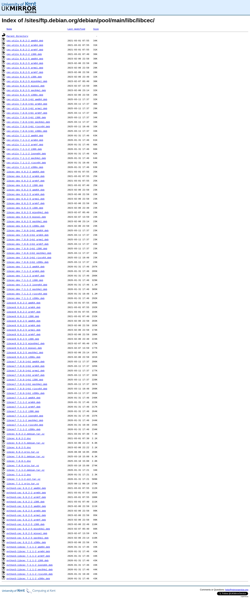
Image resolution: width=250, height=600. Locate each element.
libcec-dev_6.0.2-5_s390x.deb (25, 225)
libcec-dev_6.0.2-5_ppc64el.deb (27, 221)
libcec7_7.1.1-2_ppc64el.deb (25, 420)
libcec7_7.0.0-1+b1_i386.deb (25, 379)
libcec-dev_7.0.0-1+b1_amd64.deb (28, 230)
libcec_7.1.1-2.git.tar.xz (23, 479)
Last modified (76, 28)
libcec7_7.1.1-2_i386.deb (23, 411)
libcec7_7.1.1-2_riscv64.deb (25, 424)
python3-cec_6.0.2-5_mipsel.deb (27, 533)
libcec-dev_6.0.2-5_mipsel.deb (26, 216)
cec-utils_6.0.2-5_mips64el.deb (27, 81)
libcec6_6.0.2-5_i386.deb (23, 338)
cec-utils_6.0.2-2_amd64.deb (25, 40)
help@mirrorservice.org (236, 589)
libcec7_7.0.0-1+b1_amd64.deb (25, 361)
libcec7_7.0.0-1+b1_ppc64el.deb (27, 384)
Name (9, 28)
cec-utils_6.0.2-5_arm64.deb (25, 63)
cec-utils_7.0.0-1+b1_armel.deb (27, 108)
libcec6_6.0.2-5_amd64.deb (23, 320)
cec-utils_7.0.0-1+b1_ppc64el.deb (28, 121)
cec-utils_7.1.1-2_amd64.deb (25, 135)
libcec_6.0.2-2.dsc (19, 438)
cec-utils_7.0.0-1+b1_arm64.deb (27, 103)
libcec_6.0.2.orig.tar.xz (23, 451)
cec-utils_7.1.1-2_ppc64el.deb (26, 158)
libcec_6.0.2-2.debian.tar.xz (25, 433)
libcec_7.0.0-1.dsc (19, 460)
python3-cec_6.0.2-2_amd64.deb (26, 488)
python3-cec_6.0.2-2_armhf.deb (26, 497)
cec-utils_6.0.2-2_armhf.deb (25, 49)
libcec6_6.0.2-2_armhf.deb (23, 311)
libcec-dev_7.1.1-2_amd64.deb (25, 266)
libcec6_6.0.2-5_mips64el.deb (25, 343)
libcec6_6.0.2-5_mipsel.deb (24, 347)
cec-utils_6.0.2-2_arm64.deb (25, 45)
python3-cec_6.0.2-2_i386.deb (25, 501)
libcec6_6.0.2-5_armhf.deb (23, 334)
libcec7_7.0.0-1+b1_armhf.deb (25, 375)
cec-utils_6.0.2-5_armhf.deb (25, 72)
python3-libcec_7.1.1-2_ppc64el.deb (30, 569)
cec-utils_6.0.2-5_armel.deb (25, 67)
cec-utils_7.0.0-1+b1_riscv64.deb (28, 126)
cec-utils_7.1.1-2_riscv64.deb (26, 162)
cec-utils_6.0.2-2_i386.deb (24, 54)
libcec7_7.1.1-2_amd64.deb (23, 397)
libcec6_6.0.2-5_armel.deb (23, 329)
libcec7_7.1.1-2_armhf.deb (23, 406)
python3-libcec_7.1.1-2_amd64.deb (28, 546)
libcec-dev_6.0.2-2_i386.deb (25, 185)
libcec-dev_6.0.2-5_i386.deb (25, 207)
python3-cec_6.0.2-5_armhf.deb (26, 519)
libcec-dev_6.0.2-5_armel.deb (25, 198)
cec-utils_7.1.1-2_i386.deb (24, 149)
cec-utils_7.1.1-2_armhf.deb (25, 144)
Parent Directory (17, 36)
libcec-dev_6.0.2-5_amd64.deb (25, 189)
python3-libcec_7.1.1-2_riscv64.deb (30, 573)
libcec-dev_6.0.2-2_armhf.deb (25, 180)
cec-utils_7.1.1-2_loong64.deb (26, 153)
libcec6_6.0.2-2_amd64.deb (23, 302)
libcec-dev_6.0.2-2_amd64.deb (25, 171)
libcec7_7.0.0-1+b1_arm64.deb (25, 366)
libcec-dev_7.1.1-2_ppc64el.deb (27, 289)
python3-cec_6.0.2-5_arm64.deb (26, 510)
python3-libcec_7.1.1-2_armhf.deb (28, 555)
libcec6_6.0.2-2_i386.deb (23, 316)
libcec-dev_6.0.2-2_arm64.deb (25, 176)
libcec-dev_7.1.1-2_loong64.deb (27, 284)
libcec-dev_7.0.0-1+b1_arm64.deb (28, 234)
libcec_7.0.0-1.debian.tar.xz (25, 456)
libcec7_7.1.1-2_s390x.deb (23, 429)
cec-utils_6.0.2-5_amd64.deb (25, 58)
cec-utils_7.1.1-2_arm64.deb (25, 140)
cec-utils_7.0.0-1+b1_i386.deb (26, 117)
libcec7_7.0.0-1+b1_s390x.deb (25, 393)
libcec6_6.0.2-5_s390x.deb (23, 357)
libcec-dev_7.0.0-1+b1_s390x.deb (28, 262)
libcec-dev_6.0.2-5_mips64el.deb (28, 212)
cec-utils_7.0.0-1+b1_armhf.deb (27, 112)
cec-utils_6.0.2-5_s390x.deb (25, 94)
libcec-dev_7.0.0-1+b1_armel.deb (28, 239)
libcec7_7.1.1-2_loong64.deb (25, 415)
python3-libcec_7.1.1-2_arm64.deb (28, 551)
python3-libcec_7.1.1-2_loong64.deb (30, 564)
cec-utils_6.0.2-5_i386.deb (24, 76)
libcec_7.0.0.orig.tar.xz (23, 465)
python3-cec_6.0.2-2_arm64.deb (26, 492)
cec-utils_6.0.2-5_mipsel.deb (25, 85)
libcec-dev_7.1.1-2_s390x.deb (25, 298)
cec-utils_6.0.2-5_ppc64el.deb (26, 90)
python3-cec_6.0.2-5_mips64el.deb (28, 528)
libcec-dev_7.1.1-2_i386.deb (25, 280)
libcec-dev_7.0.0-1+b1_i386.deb (27, 248)
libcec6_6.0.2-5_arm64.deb (23, 325)
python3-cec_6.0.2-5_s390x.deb (26, 542)
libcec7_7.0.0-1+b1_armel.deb (25, 370)
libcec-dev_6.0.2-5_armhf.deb (25, 203)
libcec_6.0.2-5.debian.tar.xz (25, 442)
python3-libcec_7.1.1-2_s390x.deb (28, 578)
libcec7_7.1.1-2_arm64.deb (23, 402)
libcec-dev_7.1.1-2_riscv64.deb (27, 293)
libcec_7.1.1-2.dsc (19, 474)
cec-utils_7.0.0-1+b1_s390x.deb (27, 130)
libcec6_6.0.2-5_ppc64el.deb (25, 352)
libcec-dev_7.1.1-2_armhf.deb (25, 275)
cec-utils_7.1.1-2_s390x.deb (25, 167)
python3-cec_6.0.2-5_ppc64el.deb (28, 537)
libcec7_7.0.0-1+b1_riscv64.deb (27, 388)
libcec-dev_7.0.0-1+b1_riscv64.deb (29, 257)
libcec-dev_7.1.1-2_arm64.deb (25, 271)
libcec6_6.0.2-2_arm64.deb (23, 307)
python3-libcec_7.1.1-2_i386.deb (28, 560)
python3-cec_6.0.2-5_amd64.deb (26, 506)
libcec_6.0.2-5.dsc (19, 447)
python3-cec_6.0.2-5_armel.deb (26, 515)
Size (96, 28)
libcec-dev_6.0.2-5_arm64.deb (25, 194)
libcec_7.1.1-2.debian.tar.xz (25, 470)
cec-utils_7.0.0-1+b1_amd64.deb (27, 99)
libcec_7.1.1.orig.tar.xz (23, 483)
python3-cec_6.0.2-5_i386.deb (25, 524)
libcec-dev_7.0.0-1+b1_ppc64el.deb (29, 253)
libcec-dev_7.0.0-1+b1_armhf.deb (28, 243)
